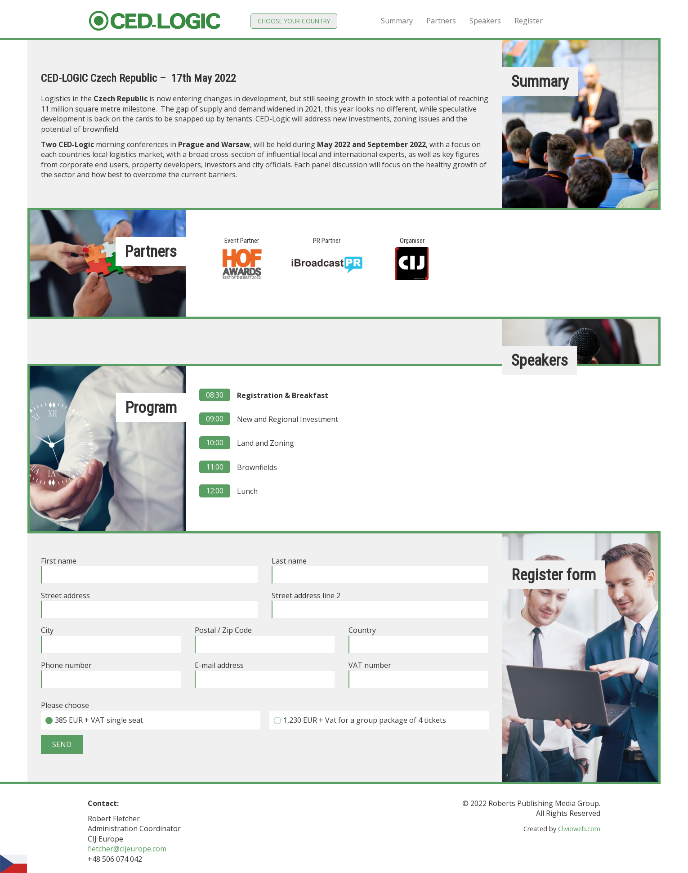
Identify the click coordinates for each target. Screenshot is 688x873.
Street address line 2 (380, 602)
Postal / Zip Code (265, 637)
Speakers (485, 21)
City (111, 637)
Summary (397, 21)
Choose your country (294, 21)
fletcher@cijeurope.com (127, 849)
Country (418, 637)
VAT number (418, 672)
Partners (441, 21)
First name (149, 568)
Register (528, 21)
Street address (149, 602)
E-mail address (265, 672)
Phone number (111, 672)
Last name (380, 568)
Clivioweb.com (579, 828)
